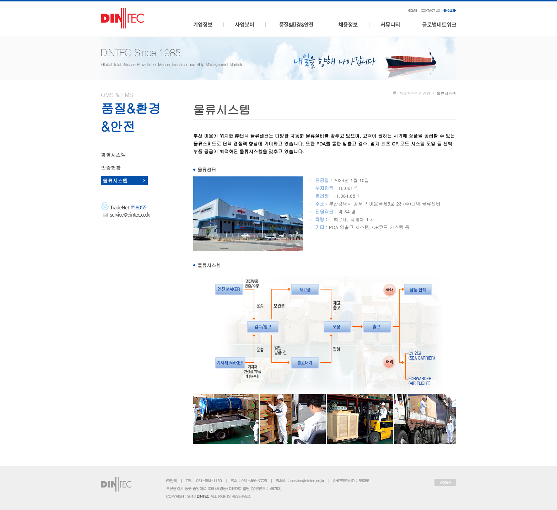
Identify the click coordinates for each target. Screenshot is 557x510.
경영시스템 (113, 154)
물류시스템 (115, 180)
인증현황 (111, 167)
